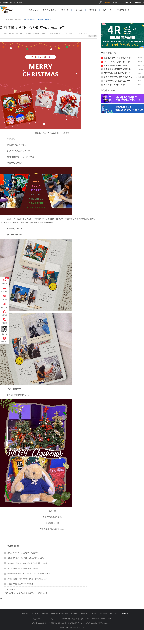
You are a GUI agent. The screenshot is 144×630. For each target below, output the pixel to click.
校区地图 (45, 613)
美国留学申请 (19, 19)
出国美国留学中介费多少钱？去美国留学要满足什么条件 (118, 77)
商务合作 (54, 613)
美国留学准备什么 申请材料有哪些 (20, 584)
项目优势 (79, 10)
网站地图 (64, 613)
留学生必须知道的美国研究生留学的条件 (22, 568)
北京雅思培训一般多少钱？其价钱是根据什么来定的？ (118, 58)
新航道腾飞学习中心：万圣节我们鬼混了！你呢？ (25, 558)
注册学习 (116, 2)
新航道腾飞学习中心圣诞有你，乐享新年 (22, 553)
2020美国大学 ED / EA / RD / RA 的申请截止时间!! (118, 73)
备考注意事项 (48, 10)
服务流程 (107, 10)
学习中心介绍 (123, 10)
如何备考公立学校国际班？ (115, 85)
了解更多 (112, 90)
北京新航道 (9, 19)
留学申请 (93, 10)
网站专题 (84, 613)
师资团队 (32, 10)
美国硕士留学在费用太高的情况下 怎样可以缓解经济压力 (28, 574)
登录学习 (107, 2)
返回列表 (92, 36)
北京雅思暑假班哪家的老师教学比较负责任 (118, 69)
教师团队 (35, 613)
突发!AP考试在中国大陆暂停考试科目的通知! (118, 81)
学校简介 (93, 613)
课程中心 (25, 613)
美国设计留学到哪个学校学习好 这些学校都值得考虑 (27, 579)
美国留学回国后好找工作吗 (115, 65)
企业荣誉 (103, 613)
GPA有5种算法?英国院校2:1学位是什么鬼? (118, 62)
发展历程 (74, 613)
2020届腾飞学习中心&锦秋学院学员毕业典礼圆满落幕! (27, 563)
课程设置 (65, 10)
